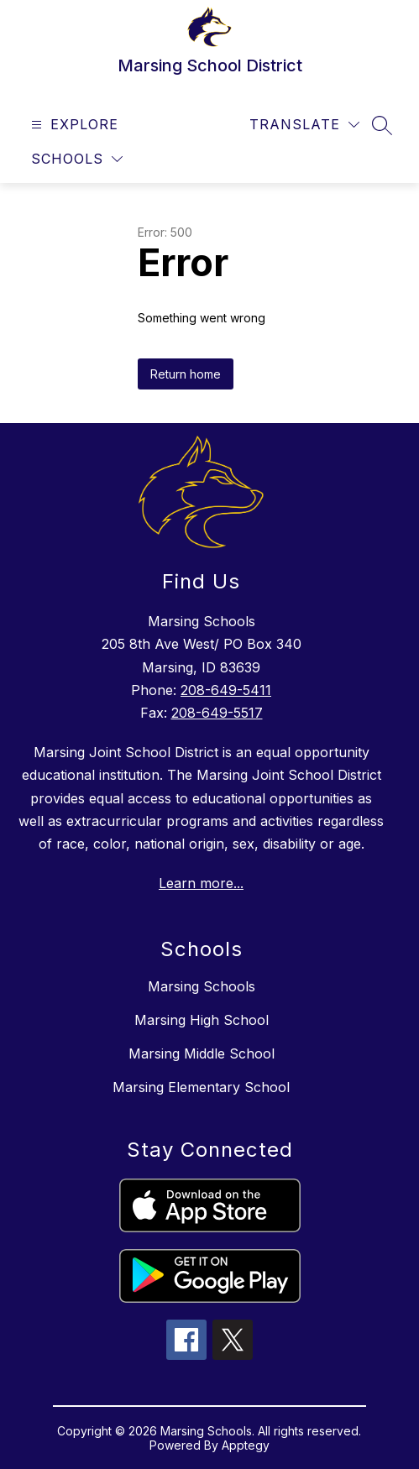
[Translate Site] (304, 124)
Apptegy (246, 1445)
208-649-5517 (217, 712)
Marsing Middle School (201, 1053)
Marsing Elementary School (201, 1087)
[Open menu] (72, 124)
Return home (185, 374)
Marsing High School (201, 1020)
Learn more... (201, 883)
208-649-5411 (226, 690)
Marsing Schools (201, 986)
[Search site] (382, 125)
